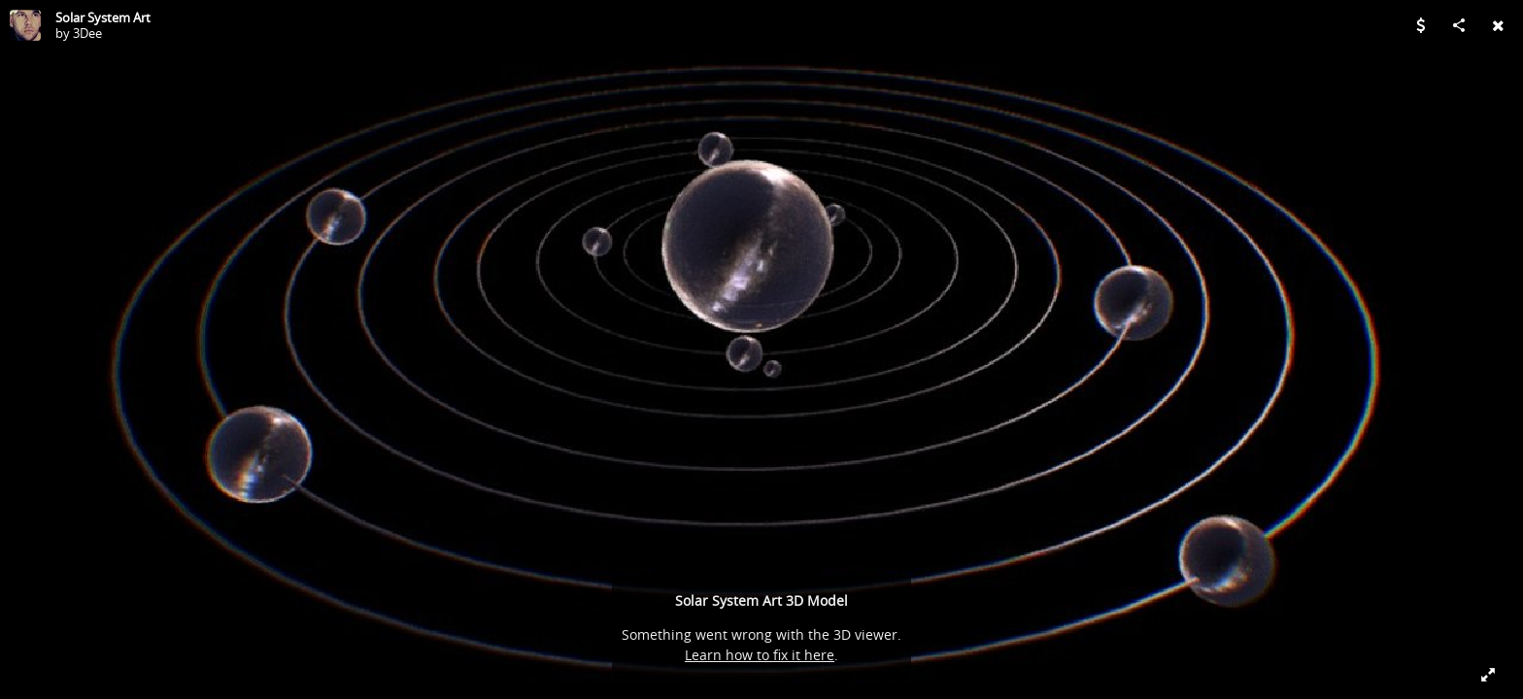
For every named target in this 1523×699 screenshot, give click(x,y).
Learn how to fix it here (759, 655)
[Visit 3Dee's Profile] (25, 25)
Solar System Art (103, 17)
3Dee (87, 33)
